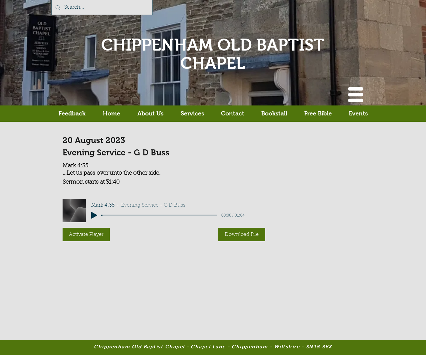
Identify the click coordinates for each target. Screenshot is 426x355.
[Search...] (101, 7)
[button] (355, 94)
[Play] (94, 215)
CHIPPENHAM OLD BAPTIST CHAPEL (212, 54)
